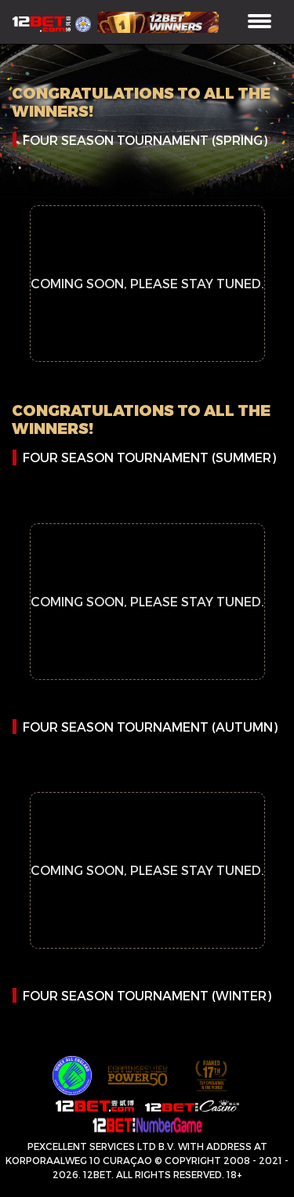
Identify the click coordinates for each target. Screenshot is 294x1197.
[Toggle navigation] (259, 22)
